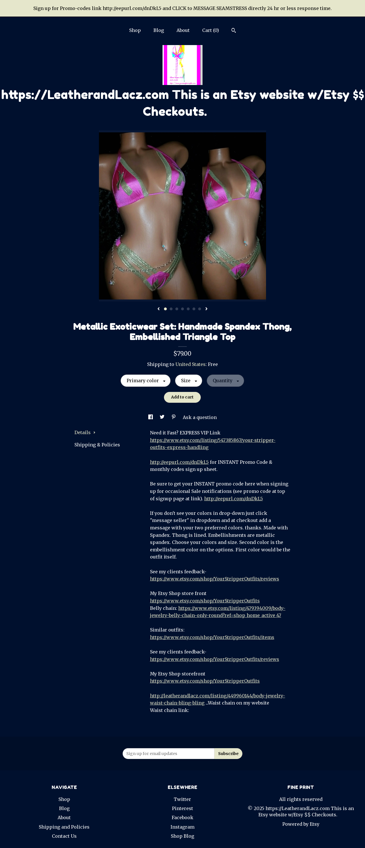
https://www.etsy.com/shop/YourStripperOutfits (205, 601)
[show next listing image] (206, 309)
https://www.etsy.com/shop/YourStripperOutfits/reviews (214, 579)
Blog (158, 30)
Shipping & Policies (97, 445)
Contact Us (64, 836)
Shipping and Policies (64, 827)
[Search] (234, 31)
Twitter (182, 799)
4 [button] (182, 308)
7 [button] (199, 308)
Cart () (210, 30)
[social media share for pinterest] (174, 417)
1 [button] (165, 308)
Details (85, 432)
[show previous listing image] (158, 309)
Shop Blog (182, 836)
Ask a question (200, 417)
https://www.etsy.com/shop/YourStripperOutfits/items (212, 637)
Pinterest (182, 808)
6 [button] (193, 308)
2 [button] (171, 308)
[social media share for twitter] (163, 417)
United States (190, 364)
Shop (135, 30)
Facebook (182, 817)
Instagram (182, 827)
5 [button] (188, 308)
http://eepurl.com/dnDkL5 (179, 462)
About (183, 30)
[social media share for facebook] (151, 417)
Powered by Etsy (300, 824)
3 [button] (176, 308)
